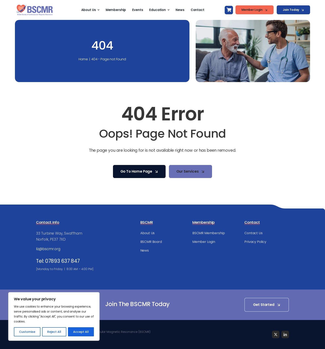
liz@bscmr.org (48, 248)
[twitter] (275, 334)
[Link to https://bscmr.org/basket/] (229, 10)
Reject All (54, 332)
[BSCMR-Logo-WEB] (34, 4)
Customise (27, 332)
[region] (53, 316)
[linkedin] (285, 334)
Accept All (81, 332)
